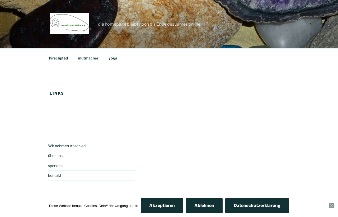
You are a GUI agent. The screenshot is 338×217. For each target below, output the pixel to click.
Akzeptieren (162, 205)
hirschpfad (58, 58)
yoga (113, 58)
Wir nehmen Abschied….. (69, 146)
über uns (55, 155)
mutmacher (88, 58)
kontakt (54, 175)
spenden (55, 165)
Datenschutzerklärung (257, 205)
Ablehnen (204, 205)
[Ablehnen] (331, 205)
